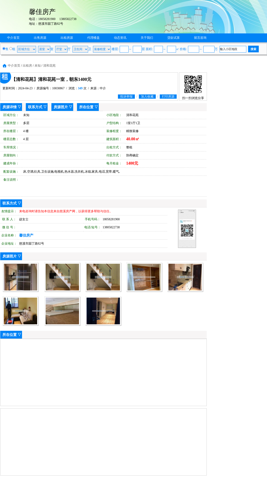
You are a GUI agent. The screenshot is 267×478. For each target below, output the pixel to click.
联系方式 (35, 107)
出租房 (27, 65)
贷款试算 (173, 37)
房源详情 (9, 107)
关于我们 (147, 37)
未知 (37, 65)
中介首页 (13, 37)
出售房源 (40, 37)
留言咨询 (200, 37)
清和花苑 (49, 65)
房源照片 (61, 107)
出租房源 (67, 37)
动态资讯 (120, 37)
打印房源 (168, 96)
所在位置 (86, 107)
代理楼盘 (93, 37)
